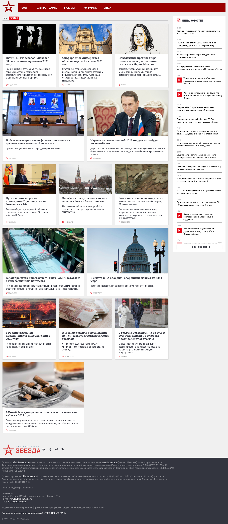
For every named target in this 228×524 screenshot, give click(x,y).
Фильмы (69, 8)
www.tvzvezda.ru (110, 462)
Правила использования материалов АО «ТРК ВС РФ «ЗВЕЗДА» (34, 513)
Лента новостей (190, 21)
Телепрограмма (46, 8)
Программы (89, 8)
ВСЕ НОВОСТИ (201, 247)
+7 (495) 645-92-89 (17, 501)
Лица (107, 8)
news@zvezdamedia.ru (21, 499)
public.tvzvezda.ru (20, 462)
